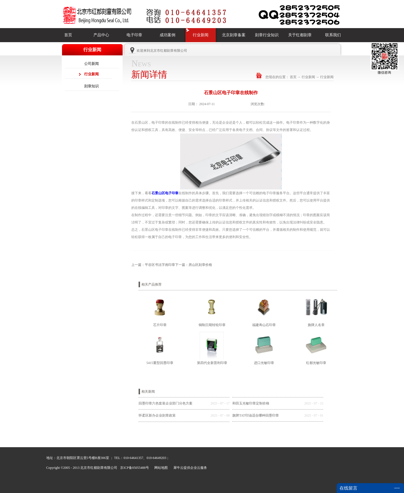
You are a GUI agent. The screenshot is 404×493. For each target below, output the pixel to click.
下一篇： (193, 265)
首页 (68, 35)
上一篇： (153, 265)
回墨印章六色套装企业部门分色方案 (165, 403)
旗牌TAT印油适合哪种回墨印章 (255, 415)
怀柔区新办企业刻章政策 (157, 415)
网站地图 (160, 468)
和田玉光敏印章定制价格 (250, 403)
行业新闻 (308, 77)
